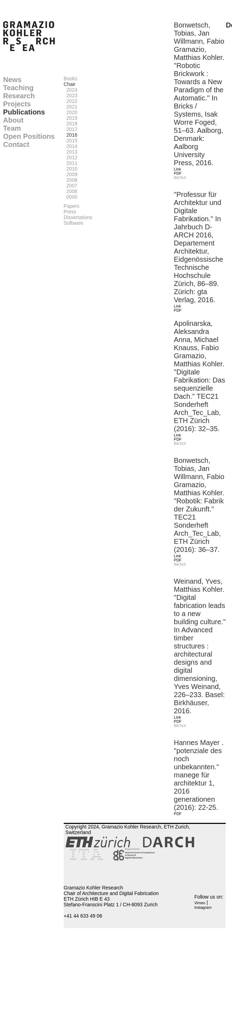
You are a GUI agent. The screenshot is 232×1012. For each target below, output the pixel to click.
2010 (70, 169)
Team (12, 128)
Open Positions (29, 136)
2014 (70, 146)
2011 (70, 163)
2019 (70, 118)
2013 (70, 152)
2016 (70, 135)
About (13, 120)
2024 (70, 90)
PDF (178, 173)
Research (19, 96)
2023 (70, 95)
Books (70, 78)
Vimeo (199, 903)
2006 (70, 191)
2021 (70, 107)
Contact (16, 144)
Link (177, 169)
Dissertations (78, 217)
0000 (70, 197)
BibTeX (180, 177)
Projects (17, 104)
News (12, 79)
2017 (70, 129)
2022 (70, 101)
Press (70, 212)
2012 (70, 157)
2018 (70, 123)
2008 (70, 180)
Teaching (18, 88)
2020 (70, 112)
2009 (70, 174)
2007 (70, 185)
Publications (24, 112)
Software (73, 223)
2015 (70, 140)
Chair (69, 84)
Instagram (203, 907)
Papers (71, 206)
